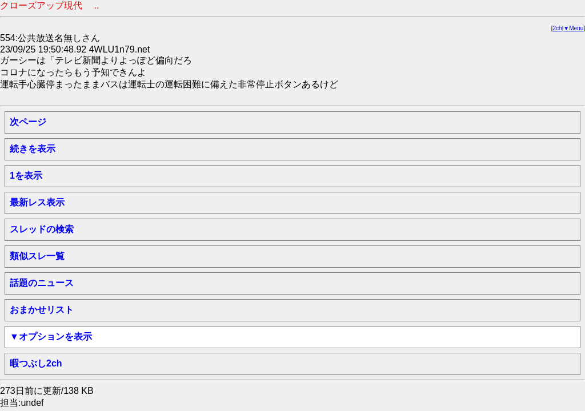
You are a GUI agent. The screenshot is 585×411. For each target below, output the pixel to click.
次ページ (28, 122)
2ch (557, 28)
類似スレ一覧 (37, 256)
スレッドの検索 (42, 229)
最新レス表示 (37, 202)
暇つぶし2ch (36, 363)
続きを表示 (32, 149)
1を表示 (26, 175)
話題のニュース (42, 283)
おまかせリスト (42, 310)
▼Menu (573, 28)
